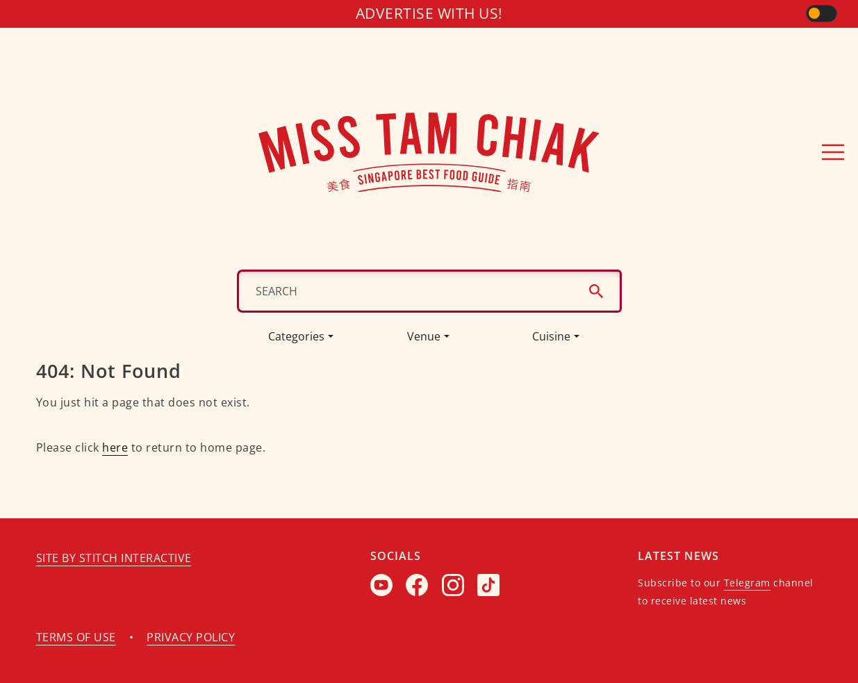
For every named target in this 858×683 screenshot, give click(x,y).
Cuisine (551, 336)
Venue (423, 336)
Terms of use (76, 637)
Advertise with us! (429, 13)
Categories (296, 336)
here (115, 447)
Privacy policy (191, 637)
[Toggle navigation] (833, 152)
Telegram (747, 582)
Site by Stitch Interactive (114, 558)
